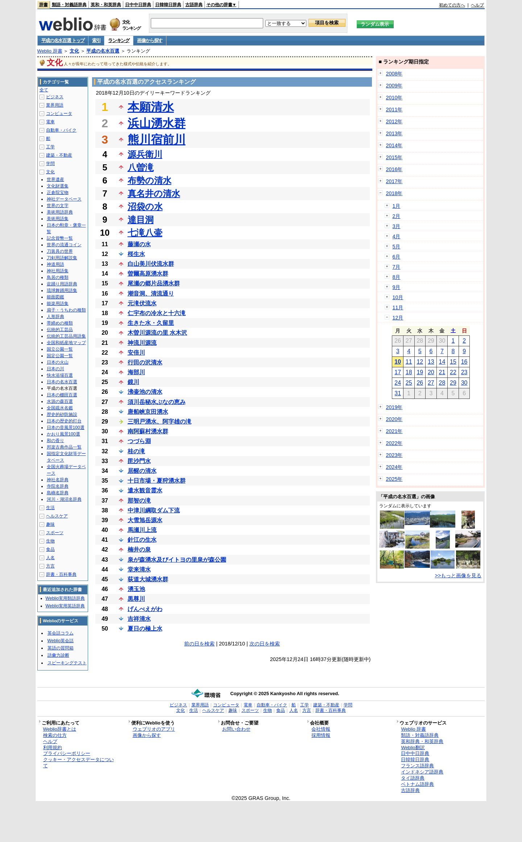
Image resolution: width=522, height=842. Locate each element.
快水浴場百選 (60, 375)
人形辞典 (55, 316)
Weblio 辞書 (49, 51)
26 (420, 383)
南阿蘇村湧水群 (148, 431)
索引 (96, 40)
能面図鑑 (55, 297)
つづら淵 (139, 441)
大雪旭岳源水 (145, 520)
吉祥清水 (139, 619)
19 (420, 372)
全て (44, 90)
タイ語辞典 (412, 778)
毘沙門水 (139, 461)
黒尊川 (136, 599)
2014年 (394, 145)
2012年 (394, 121)
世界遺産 (55, 179)
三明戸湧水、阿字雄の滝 (159, 421)
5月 (396, 246)
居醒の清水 (142, 471)
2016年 (394, 169)
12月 (397, 318)
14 (442, 362)
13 (431, 362)
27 (431, 383)
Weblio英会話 (60, 640)
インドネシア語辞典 (422, 772)
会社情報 (320, 729)
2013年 (394, 133)
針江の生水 (142, 540)
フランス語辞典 (417, 765)
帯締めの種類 (60, 323)
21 (442, 372)
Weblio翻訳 (412, 747)
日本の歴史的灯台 (64, 421)
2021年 (394, 431)
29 (453, 383)
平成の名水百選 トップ (62, 40)
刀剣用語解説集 (62, 257)
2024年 (394, 467)
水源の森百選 (60, 401)
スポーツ (54, 532)
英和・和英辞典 (106, 5)
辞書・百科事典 (61, 574)
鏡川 (133, 382)
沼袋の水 (145, 206)
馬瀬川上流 (142, 530)
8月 (396, 277)
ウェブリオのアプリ (154, 729)
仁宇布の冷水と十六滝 (157, 313)
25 (409, 383)
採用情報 (320, 735)
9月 (396, 287)
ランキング (118, 40)
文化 (74, 51)
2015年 (394, 157)
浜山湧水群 (157, 123)
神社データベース (64, 199)
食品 (50, 549)
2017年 (394, 181)
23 (464, 372)
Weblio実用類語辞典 (65, 598)
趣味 (50, 524)
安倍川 (136, 353)
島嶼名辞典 (58, 492)
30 (464, 383)
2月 (396, 216)
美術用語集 (58, 218)
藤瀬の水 (139, 244)
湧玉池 (136, 589)
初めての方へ (452, 5)
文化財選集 (58, 186)
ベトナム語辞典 (417, 784)
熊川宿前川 (157, 139)
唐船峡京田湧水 (148, 412)
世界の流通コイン (64, 244)
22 (453, 372)
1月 (396, 206)
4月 (396, 236)
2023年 (394, 455)
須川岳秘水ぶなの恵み (157, 402)
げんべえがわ (145, 609)
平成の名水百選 (102, 51)
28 (442, 383)
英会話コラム (60, 633)
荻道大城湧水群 (148, 579)
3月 (396, 226)
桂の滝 (136, 451)
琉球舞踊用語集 (62, 290)
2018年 (394, 193)
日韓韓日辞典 (168, 5)
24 (397, 383)
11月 (397, 307)
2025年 (394, 479)
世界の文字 (58, 205)
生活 (50, 507)
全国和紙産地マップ (66, 342)
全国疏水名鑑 (60, 407)
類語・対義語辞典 (69, 5)
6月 (396, 257)
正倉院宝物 (58, 192)
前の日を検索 (199, 644)
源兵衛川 (145, 154)
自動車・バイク (61, 130)
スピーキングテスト (67, 662)
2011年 (394, 109)
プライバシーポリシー (66, 753)
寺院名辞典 (58, 486)
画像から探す (149, 40)
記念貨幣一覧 (60, 238)
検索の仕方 (55, 735)
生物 (50, 541)
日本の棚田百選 (62, 394)
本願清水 (151, 106)
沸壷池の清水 (145, 392)
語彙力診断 (58, 655)
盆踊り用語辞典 (62, 283)
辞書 (43, 5)
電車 (50, 121)
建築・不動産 (59, 155)
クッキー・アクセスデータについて (78, 762)
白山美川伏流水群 (151, 264)
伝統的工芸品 (60, 329)
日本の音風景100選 (65, 427)
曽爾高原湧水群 (148, 274)
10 (397, 362)
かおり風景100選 (63, 434)
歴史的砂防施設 (62, 414)
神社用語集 (58, 270)
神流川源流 (142, 343)
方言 (50, 566)
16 (464, 362)
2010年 (394, 97)
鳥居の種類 (58, 277)
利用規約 (52, 747)
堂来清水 (139, 569)
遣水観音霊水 (145, 490)
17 (397, 372)
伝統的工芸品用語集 (66, 336)
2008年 (394, 74)
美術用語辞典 (60, 212)
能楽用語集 (58, 303)
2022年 (394, 443)
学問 (50, 163)
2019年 (394, 407)
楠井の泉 (139, 549)
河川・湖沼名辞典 (64, 499)
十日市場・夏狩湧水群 (157, 481)
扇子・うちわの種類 (66, 310)
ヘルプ (477, 5)
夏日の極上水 (145, 629)
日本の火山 (58, 362)
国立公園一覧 (60, 349)
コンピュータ (59, 113)
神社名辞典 (58, 479)
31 (397, 393)
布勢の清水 (149, 180)
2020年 (394, 419)
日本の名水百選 (62, 381)
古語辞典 (194, 5)
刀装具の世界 (60, 251)
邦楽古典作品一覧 (64, 447)
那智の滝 (139, 501)
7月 (396, 267)
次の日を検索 (264, 644)
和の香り (55, 440)
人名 (50, 557)
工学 (50, 146)
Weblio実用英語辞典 (65, 605)
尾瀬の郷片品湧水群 (154, 283)
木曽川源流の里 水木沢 (157, 333)
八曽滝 (141, 167)
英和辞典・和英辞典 (422, 741)
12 (420, 362)
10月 (397, 297)
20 (431, 372)
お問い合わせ (236, 729)
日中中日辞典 (138, 5)
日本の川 (55, 368)
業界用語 (54, 105)
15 (453, 362)
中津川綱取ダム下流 (154, 510)
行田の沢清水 (145, 362)
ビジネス (54, 96)
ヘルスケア (57, 516)
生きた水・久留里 (151, 323)
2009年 (394, 85)
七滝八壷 (145, 233)
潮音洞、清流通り (151, 293)
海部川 (136, 372)
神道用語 (55, 264)
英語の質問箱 (60, 648)
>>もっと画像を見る (458, 575)
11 (409, 362)
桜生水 (136, 254)
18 (409, 372)
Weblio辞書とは (59, 729)
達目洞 (141, 219)
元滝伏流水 (142, 303)
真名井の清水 (154, 193)
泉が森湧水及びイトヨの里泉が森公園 (177, 560)
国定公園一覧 (60, 355)
